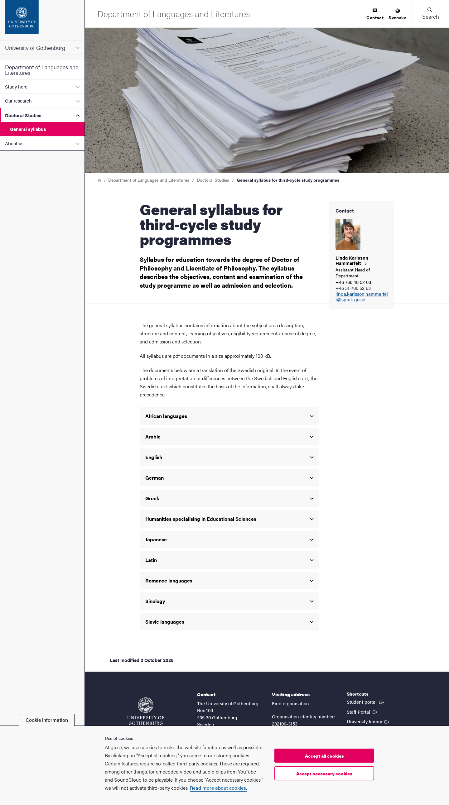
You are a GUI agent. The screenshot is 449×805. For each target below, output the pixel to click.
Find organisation (290, 703)
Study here (16, 86)
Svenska (398, 14)
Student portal (366, 701)
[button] (430, 13)
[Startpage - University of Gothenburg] (42, 20)
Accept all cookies (324, 756)
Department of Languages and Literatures (42, 69)
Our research (18, 100)
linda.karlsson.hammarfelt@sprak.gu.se (362, 297)
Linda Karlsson (352, 260)
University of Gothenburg (35, 47)
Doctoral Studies (23, 115)
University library (368, 721)
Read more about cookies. (218, 787)
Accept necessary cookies (324, 773)
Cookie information (47, 719)
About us (14, 143)
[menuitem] (375, 14)
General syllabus (28, 129)
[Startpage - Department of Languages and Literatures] (173, 13)
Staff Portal (363, 711)
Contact (375, 14)
